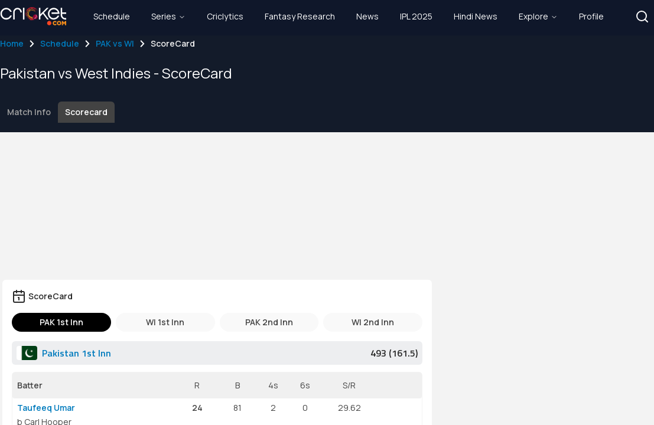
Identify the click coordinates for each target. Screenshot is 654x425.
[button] (642, 16)
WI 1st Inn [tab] (165, 322)
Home (12, 43)
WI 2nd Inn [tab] (373, 322)
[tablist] (217, 322)
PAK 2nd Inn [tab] (269, 322)
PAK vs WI (115, 43)
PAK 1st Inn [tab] (61, 322)
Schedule (59, 43)
